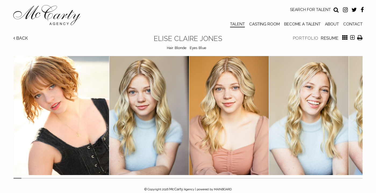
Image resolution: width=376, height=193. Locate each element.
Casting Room (264, 24)
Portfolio (305, 38)
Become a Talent (302, 24)
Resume (329, 38)
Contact (353, 24)
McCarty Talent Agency (51, 16)
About (332, 24)
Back (20, 38)
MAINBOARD (223, 189)
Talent (237, 24)
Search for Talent (310, 9)
